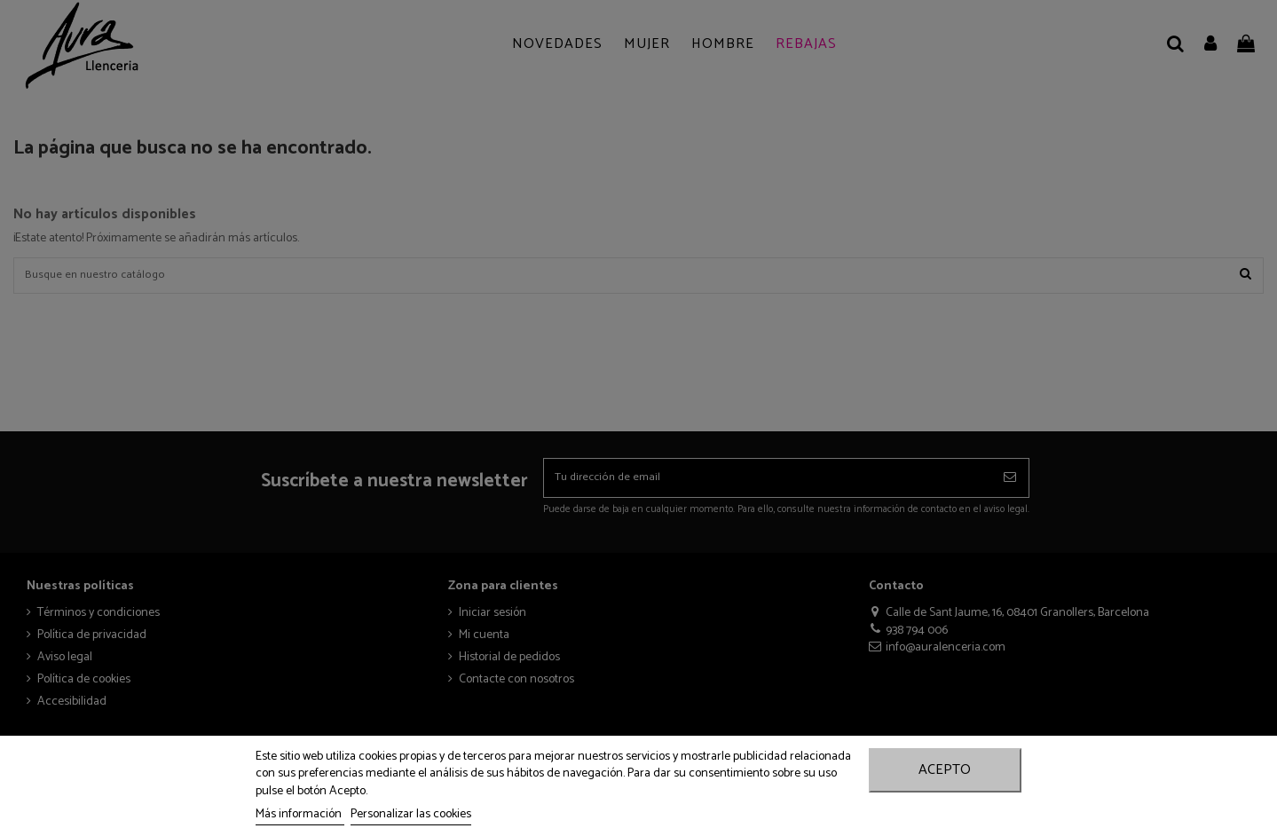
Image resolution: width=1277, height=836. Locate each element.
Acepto (944, 770)
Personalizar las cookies (411, 814)
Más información (300, 814)
